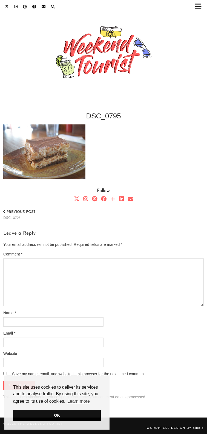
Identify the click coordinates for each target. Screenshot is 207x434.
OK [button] (57, 415)
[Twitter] (7, 7)
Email (9, 333)
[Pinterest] (25, 7)
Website (10, 353)
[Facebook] (34, 7)
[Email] (43, 7)
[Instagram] (16, 7)
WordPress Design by (175, 428)
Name (9, 313)
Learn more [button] (78, 401)
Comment (12, 254)
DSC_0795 (19, 215)
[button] (199, 7)
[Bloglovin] (112, 199)
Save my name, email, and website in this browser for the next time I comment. (79, 374)
